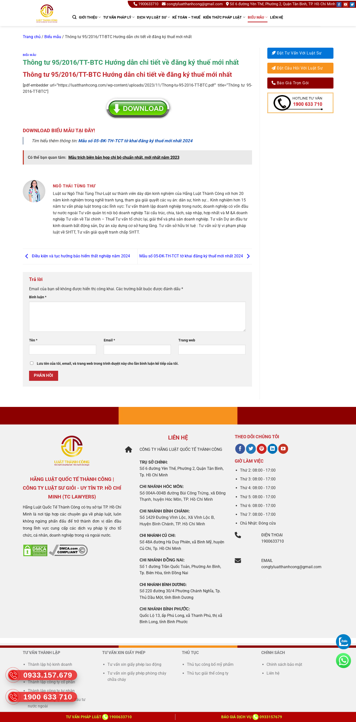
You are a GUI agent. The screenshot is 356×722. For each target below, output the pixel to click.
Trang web (186, 340)
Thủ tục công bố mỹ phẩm (210, 664)
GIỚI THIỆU (90, 17)
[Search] (74, 17)
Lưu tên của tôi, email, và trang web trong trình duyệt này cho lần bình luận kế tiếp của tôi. (108, 364)
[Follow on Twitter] (352, 4)
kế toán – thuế (186, 17)
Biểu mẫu (258, 17)
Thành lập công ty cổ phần (51, 682)
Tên (33, 340)
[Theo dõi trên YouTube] (283, 449)
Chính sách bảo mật (284, 664)
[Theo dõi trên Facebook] (240, 449)
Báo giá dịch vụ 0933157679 (251, 717)
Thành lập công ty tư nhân (52, 690)
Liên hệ (276, 17)
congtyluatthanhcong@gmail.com (192, 4)
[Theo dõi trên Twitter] (251, 449)
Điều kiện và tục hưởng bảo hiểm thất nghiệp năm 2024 (76, 256)
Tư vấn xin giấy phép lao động (134, 664)
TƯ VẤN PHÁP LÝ (119, 17)
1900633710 (146, 4)
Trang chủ (32, 36)
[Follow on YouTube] (345, 4)
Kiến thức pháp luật (224, 17)
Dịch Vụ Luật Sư (153, 17)
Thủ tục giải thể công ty (208, 673)
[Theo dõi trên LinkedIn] (272, 449)
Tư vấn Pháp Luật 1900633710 (99, 717)
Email (109, 340)
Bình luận (37, 297)
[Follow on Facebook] (338, 4)
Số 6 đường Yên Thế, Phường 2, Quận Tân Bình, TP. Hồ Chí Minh (280, 4)
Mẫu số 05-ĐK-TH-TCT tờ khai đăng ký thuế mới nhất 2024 (195, 256)
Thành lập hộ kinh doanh (50, 664)
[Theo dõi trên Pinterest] (262, 449)
